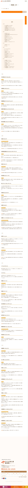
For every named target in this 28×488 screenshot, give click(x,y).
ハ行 (12, 11)
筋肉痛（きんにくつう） (8, 36)
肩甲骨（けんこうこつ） (8, 54)
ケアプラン (6, 50)
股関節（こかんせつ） (7, 60)
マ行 (15, 11)
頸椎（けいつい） (7, 51)
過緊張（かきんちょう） (8, 26)
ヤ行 (17, 11)
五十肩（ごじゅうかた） (8, 61)
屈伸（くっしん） (7, 44)
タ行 (8, 11)
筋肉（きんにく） (7, 35)
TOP (2, 8)
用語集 (4, 8)
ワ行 (21, 11)
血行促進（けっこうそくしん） (9, 53)
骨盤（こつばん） (7, 65)
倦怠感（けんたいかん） (8, 57)
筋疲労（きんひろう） (7, 39)
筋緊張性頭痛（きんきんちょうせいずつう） (11, 34)
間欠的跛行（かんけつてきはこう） (9, 30)
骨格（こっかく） (7, 62)
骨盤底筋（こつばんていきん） (9, 67)
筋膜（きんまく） (7, 40)
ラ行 (19, 11)
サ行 (6, 11)
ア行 (2, 11)
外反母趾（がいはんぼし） (8, 25)
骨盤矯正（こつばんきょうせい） (9, 66)
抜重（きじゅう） (7, 33)
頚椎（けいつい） (7, 52)
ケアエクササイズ (7, 48)
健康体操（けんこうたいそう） (9, 56)
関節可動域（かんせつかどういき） (9, 29)
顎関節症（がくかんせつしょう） (9, 27)
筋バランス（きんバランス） (8, 38)
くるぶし (6, 45)
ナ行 (10, 11)
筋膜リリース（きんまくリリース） (9, 41)
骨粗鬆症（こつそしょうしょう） (9, 63)
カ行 (4, 11)
